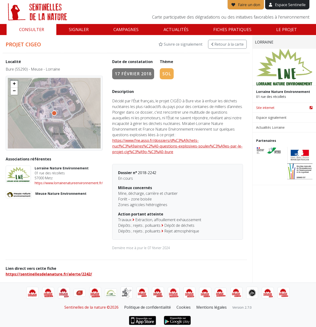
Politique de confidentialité (147, 307)
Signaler (79, 29)
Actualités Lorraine (270, 127)
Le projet (286, 29)
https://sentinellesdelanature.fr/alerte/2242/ (49, 274)
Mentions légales (211, 307)
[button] (14, 84)
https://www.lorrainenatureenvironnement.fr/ (69, 183)
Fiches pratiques (232, 29)
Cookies (183, 307)
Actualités (176, 29)
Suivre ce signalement (180, 44)
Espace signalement (271, 117)
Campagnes (126, 29)
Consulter (31, 29)
